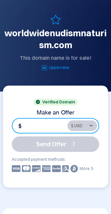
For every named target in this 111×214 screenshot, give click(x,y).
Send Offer (55, 144)
